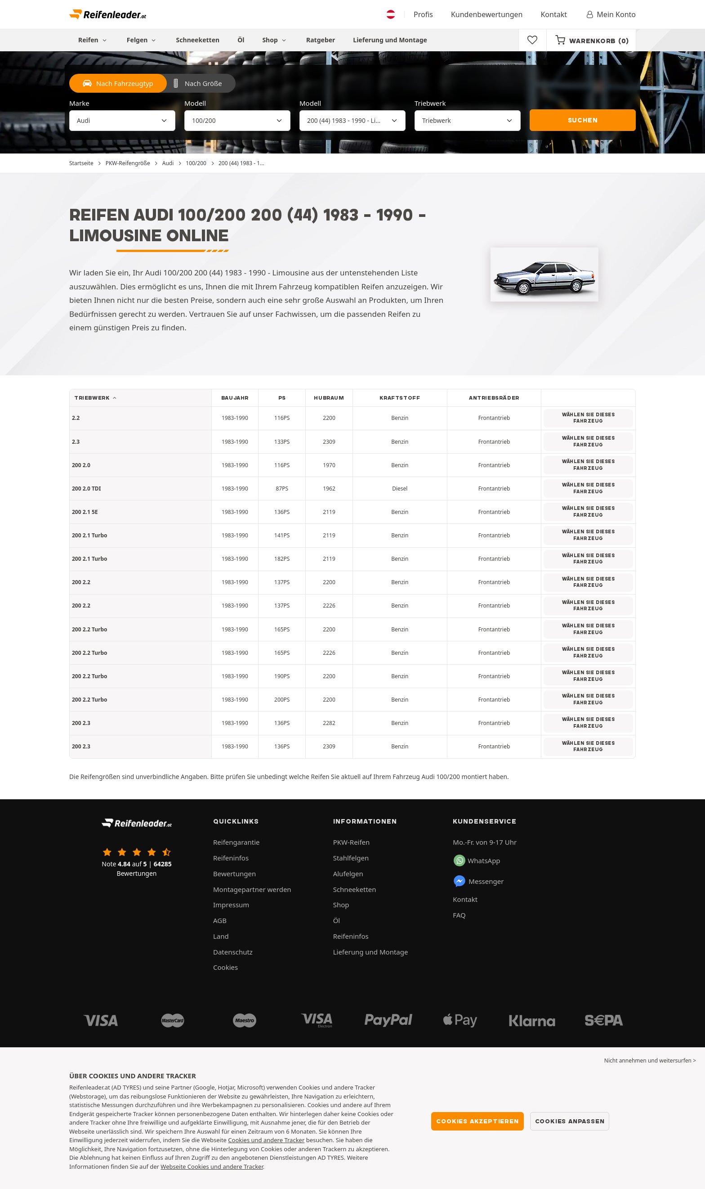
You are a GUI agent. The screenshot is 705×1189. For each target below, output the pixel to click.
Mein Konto (610, 14)
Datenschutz (233, 951)
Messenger (478, 881)
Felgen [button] (142, 40)
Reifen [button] (93, 40)
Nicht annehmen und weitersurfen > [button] (650, 1060)
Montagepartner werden (252, 889)
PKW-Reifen (351, 842)
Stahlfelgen (351, 857)
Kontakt (553, 14)
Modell (195, 103)
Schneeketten (198, 40)
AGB (220, 920)
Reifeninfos (231, 857)
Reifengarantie (236, 842)
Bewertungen (234, 873)
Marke (79, 103)
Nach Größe (196, 83)
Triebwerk (430, 103)
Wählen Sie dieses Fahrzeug (588, 418)
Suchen (583, 120)
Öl (240, 40)
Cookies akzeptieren (477, 1121)
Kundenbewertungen (487, 14)
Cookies (225, 967)
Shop (275, 40)
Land (221, 936)
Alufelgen (348, 873)
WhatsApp (477, 860)
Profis (423, 14)
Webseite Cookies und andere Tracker (212, 1166)
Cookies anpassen (570, 1121)
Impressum (231, 904)
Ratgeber (320, 40)
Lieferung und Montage (390, 40)
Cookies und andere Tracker (266, 1140)
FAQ (459, 914)
